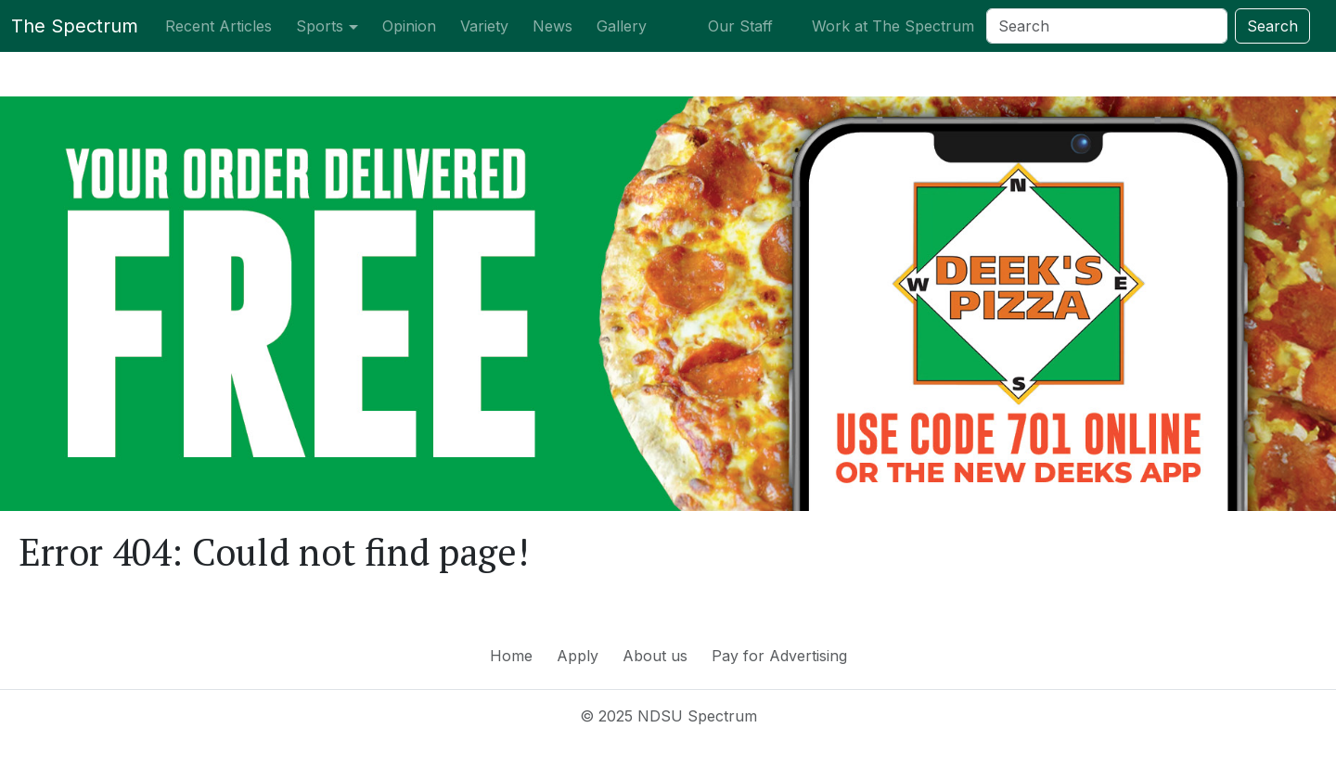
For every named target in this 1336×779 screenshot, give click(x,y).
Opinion (409, 26)
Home (511, 655)
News (552, 26)
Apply (577, 655)
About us (655, 655)
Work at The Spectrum (893, 26)
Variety (484, 26)
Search (1272, 26)
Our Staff (740, 26)
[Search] (1106, 26)
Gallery (622, 26)
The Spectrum (74, 26)
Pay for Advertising (779, 655)
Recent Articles (218, 26)
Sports (319, 26)
